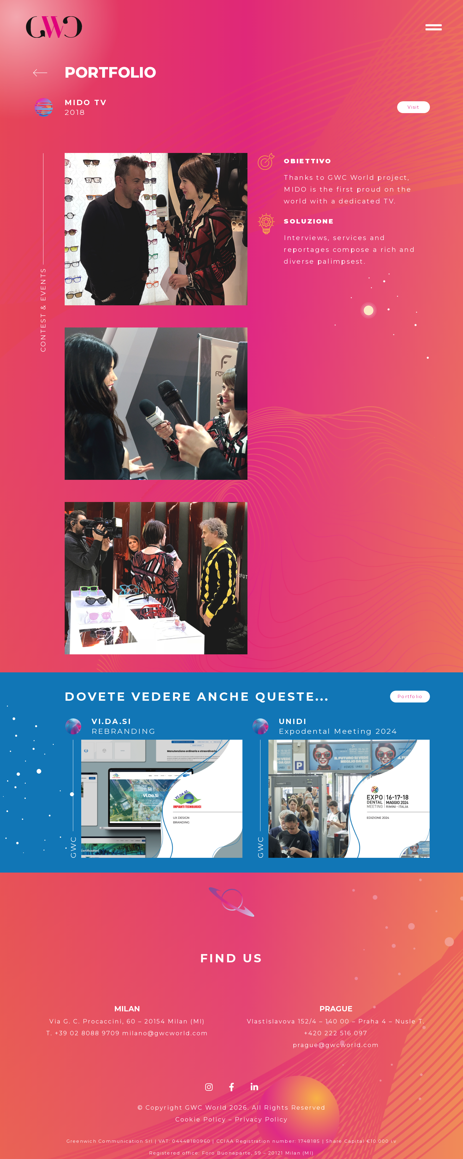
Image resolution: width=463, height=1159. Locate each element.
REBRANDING (124, 731)
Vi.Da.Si (112, 721)
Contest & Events (43, 310)
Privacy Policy (261, 1119)
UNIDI (293, 721)
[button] (413, 107)
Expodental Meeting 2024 (338, 731)
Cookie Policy (200, 1119)
